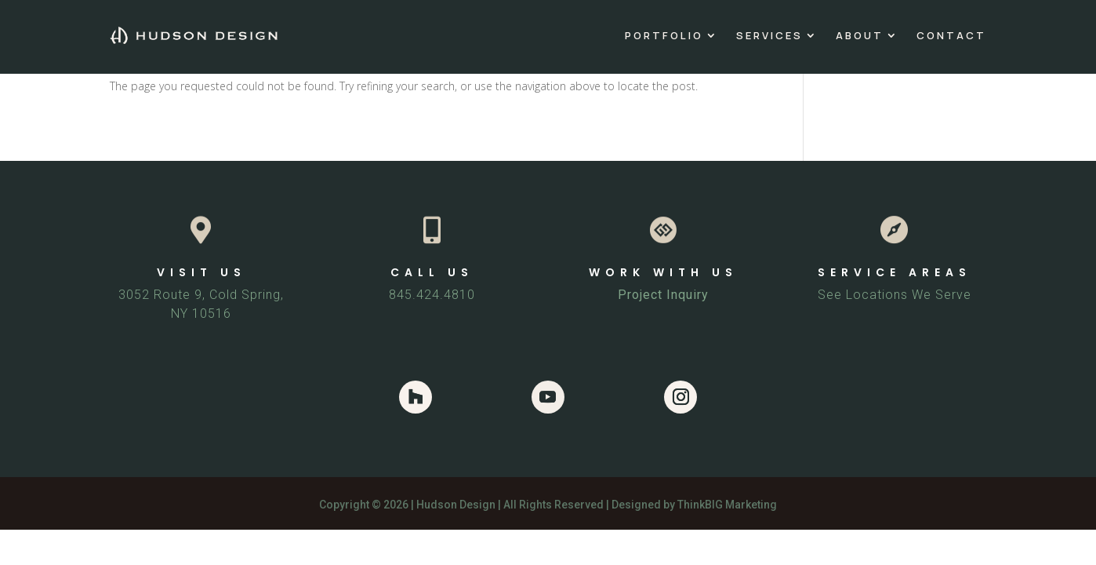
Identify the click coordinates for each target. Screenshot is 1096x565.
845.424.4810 (432, 294)
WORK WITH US (663, 272)
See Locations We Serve (894, 294)
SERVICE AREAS (894, 272)
